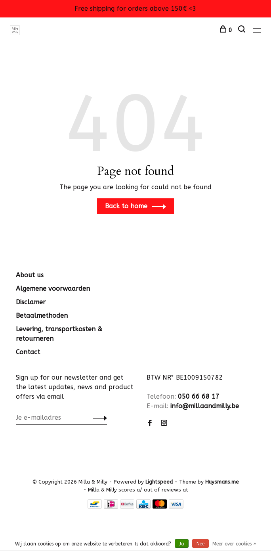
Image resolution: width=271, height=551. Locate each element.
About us (30, 275)
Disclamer (31, 302)
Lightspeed (159, 482)
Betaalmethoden (42, 315)
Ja (181, 544)
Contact (28, 352)
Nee (200, 544)
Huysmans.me (222, 482)
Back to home (126, 206)
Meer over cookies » (234, 544)
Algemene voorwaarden (53, 288)
